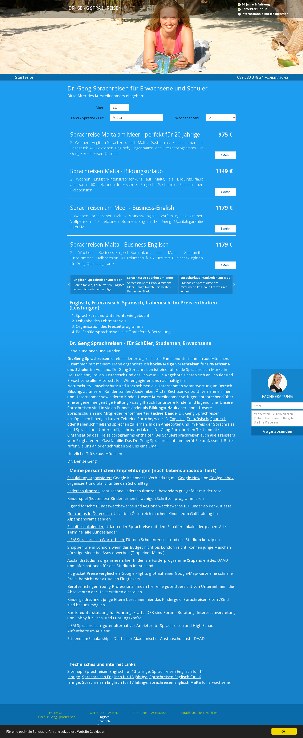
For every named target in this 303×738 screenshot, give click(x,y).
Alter (100, 107)
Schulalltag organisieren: (89, 477)
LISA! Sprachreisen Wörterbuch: (96, 539)
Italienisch (86, 424)
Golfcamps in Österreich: (90, 513)
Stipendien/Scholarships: (89, 638)
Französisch (197, 418)
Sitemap (74, 671)
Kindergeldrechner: (84, 599)
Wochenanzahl (187, 117)
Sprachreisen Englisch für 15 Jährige (114, 676)
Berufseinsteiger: (82, 586)
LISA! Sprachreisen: (84, 625)
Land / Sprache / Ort (87, 117)
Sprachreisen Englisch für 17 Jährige (114, 682)
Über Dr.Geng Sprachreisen (56, 717)
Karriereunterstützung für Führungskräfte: (106, 612)
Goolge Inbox (221, 477)
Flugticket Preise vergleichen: (94, 573)
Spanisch (218, 418)
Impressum (56, 713)
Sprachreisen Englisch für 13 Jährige (117, 671)
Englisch (177, 418)
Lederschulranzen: (83, 490)
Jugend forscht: (81, 505)
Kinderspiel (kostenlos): (88, 498)
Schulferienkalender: (85, 526)
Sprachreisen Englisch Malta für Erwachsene (189, 682)
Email (153, 446)
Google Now (189, 477)
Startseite (24, 77)
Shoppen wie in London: (89, 547)
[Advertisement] (25, 154)
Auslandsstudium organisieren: (95, 560)
